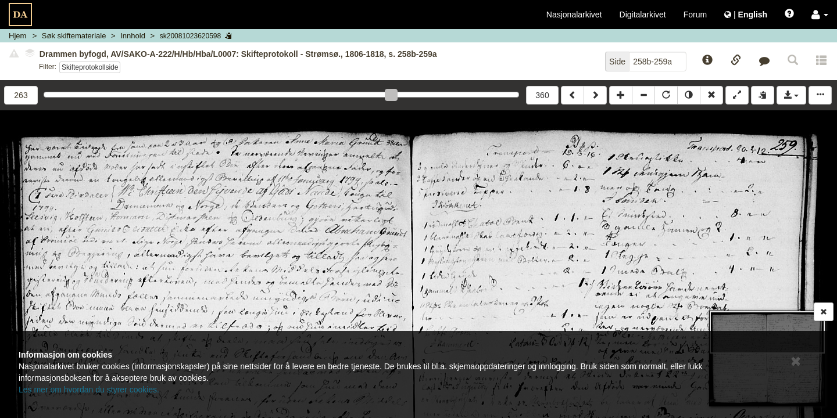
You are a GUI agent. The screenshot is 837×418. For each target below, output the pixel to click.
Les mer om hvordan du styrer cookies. (89, 389)
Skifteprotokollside (90, 67)
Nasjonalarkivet (574, 14)
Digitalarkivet (643, 14)
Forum (695, 14)
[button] (820, 14)
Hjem (17, 35)
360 (542, 95)
